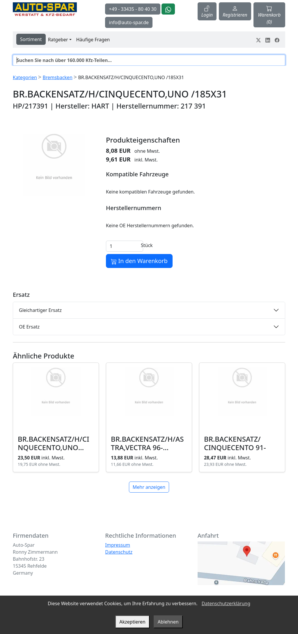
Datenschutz (118, 552)
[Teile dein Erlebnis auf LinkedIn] (267, 39)
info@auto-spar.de (129, 22)
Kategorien (25, 77)
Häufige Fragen (93, 39)
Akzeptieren (132, 622)
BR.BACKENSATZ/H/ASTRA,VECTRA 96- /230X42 (147, 447)
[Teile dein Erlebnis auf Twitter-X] (258, 39)
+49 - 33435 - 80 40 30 (132, 9)
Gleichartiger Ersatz (40, 310)
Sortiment (31, 39)
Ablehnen (168, 622)
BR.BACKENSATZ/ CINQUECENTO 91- (235, 443)
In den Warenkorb (139, 261)
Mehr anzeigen (149, 487)
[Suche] (149, 60)
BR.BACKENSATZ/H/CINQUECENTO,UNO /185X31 (53, 447)
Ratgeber (58, 39)
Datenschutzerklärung (226, 603)
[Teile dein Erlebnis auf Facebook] (277, 39)
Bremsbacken (57, 77)
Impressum (117, 545)
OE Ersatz (29, 327)
